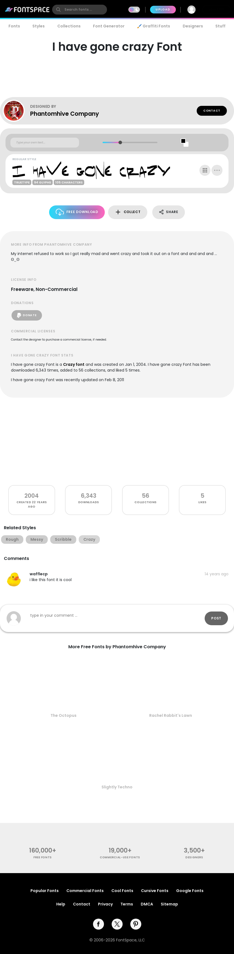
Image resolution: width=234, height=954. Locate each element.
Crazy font (73, 364)
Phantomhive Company (64, 114)
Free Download (77, 212)
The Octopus (63, 715)
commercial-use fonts (120, 857)
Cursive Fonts (154, 890)
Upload (163, 9)
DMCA (147, 904)
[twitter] (117, 924)
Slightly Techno (117, 787)
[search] (79, 10)
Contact (211, 111)
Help (60, 904)
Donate (26, 315)
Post (216, 618)
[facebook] (98, 924)
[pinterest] (135, 924)
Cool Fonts (122, 890)
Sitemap (169, 904)
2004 (31, 496)
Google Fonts (190, 890)
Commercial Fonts (85, 890)
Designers (193, 26)
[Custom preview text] (44, 143)
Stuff (220, 26)
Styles (38, 26)
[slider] (120, 142)
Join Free (216, 9)
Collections (69, 26)
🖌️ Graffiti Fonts (153, 26)
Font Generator (109, 26)
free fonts (42, 857)
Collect (128, 212)
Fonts (14, 26)
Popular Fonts (44, 890)
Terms (126, 904)
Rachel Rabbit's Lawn (170, 715)
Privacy (105, 904)
